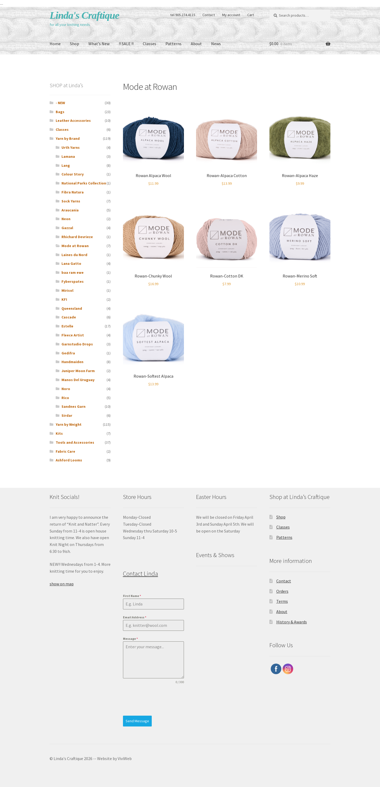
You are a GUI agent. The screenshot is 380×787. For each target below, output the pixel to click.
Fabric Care (65, 451)
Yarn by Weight (69, 424)
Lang (65, 165)
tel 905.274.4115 (182, 14)
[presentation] (153, 700)
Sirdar (66, 415)
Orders (282, 591)
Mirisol (67, 290)
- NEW (60, 102)
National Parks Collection (83, 183)
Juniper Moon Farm (78, 370)
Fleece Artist (72, 335)
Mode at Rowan (75, 245)
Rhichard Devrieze (77, 236)
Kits (59, 433)
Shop (74, 43)
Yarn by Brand (68, 138)
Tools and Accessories (75, 442)
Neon (65, 218)
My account (231, 14)
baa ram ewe (72, 272)
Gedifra (68, 353)
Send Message (137, 721)
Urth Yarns (70, 147)
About (196, 43)
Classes (149, 43)
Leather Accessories (73, 120)
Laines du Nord (74, 254)
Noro (65, 388)
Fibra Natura (72, 192)
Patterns (173, 43)
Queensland (71, 308)
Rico (65, 397)
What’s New (99, 43)
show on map (62, 583)
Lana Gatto (71, 263)
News (216, 43)
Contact (208, 14)
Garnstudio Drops (77, 344)
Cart (250, 14)
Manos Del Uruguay (77, 379)
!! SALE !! (126, 43)
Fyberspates (72, 281)
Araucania (70, 210)
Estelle (67, 326)
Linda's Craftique (84, 15)
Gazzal (67, 227)
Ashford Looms (69, 460)
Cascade (68, 317)
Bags (60, 111)
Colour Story (72, 174)
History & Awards (291, 621)
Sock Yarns (70, 201)
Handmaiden (72, 361)
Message (130, 639)
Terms (282, 601)
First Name (132, 596)
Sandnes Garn (73, 406)
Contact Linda (140, 574)
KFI (64, 299)
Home (55, 43)
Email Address (134, 617)
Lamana (68, 156)
